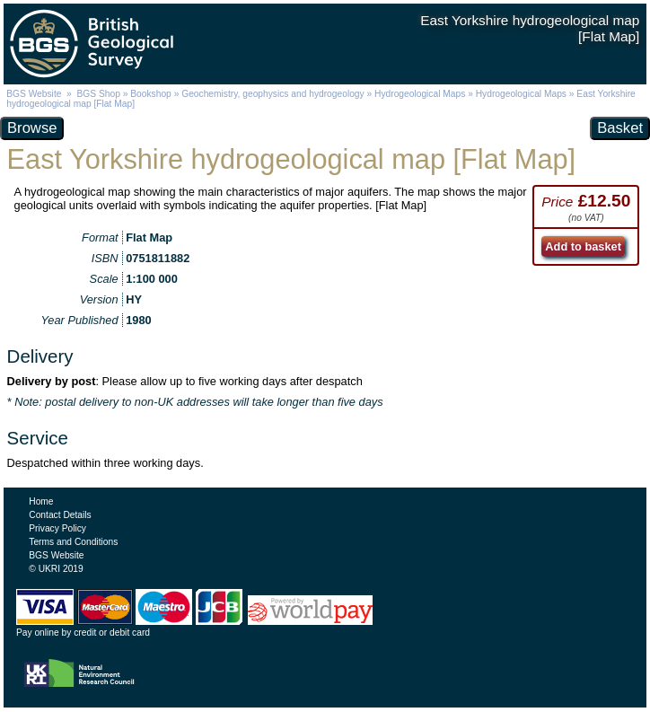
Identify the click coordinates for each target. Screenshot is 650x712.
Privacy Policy (57, 528)
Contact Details (60, 515)
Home (41, 501)
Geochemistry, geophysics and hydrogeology (272, 94)
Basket (620, 127)
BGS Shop (98, 94)
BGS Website (33, 94)
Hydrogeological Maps (419, 94)
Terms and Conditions (73, 542)
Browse (32, 127)
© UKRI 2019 (56, 569)
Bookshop (150, 94)
